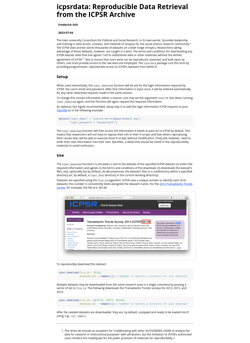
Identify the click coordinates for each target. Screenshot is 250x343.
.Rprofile (62, 110)
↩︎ (174, 338)
